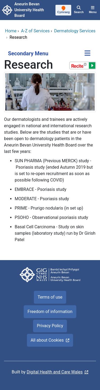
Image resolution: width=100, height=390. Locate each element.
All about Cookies (47, 340)
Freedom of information (49, 311)
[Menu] (93, 10)
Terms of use (50, 297)
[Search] (79, 10)
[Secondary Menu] (87, 53)
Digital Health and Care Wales (55, 371)
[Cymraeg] (63, 10)
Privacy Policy (50, 325)
